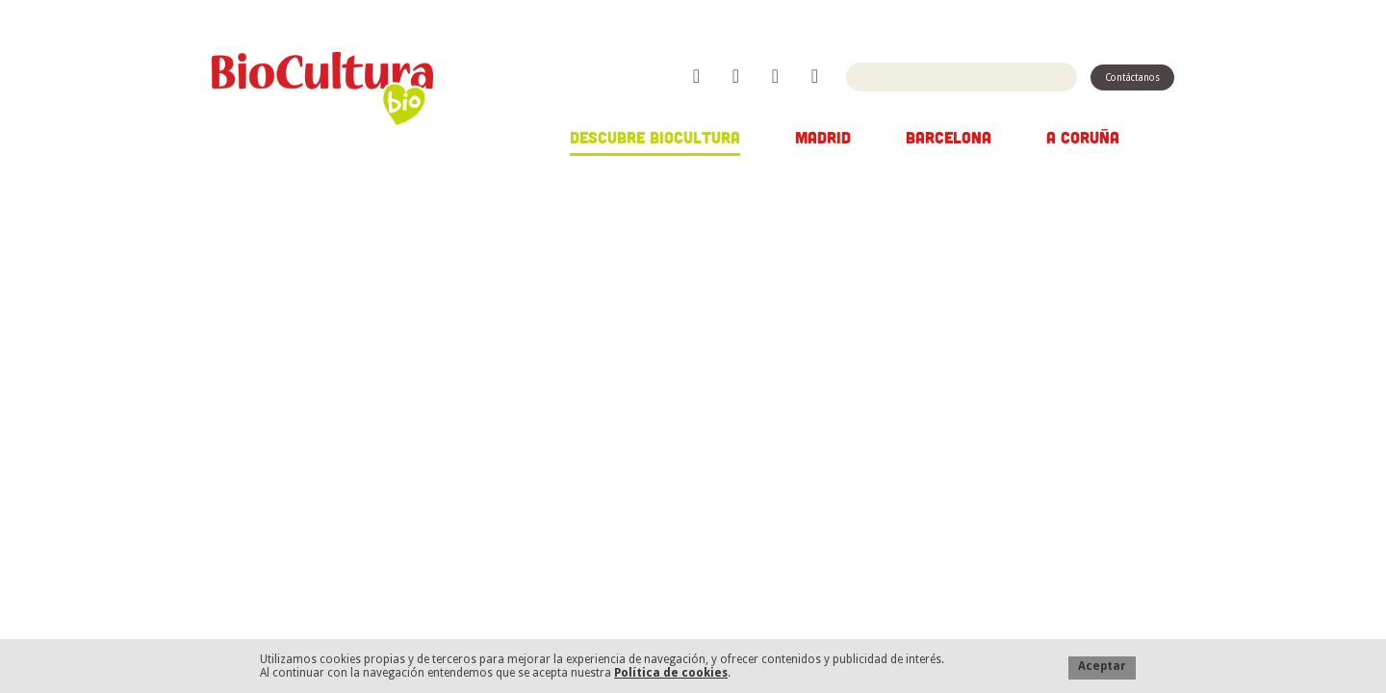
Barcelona (948, 136)
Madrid (823, 136)
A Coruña (1082, 136)
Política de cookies (671, 673)
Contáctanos (1132, 77)
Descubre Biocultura (655, 136)
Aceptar (1102, 666)
